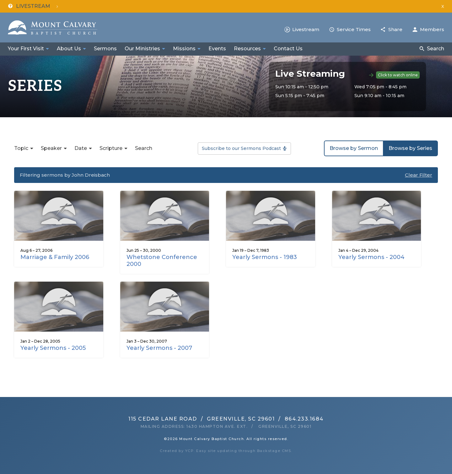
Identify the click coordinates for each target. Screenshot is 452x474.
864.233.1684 (304, 419)
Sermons (105, 49)
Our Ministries (142, 49)
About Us (69, 49)
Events (217, 49)
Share (395, 29)
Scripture (111, 148)
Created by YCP (177, 451)
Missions (184, 49)
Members (432, 29)
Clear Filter (418, 175)
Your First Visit (26, 49)
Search (435, 49)
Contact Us (288, 49)
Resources (247, 49)
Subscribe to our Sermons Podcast (241, 148)
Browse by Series (410, 148)
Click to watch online (398, 75)
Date (80, 148)
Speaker (51, 148)
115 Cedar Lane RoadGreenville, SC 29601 (201, 419)
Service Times (354, 29)
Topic (21, 148)
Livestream (305, 29)
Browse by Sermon (354, 148)
